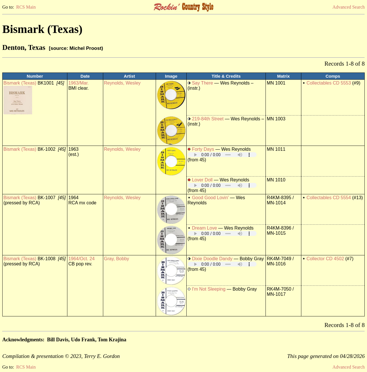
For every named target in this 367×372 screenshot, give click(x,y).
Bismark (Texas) (19, 83)
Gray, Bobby (116, 258)
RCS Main (26, 7)
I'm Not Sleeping (208, 289)
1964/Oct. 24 (81, 258)
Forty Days (203, 149)
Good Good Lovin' (210, 197)
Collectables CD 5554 (329, 197)
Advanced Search (349, 7)
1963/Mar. (78, 83)
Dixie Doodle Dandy (212, 258)
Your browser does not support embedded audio (222, 154)
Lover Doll (202, 179)
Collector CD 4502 (325, 258)
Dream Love (204, 228)
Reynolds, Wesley (122, 83)
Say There (202, 83)
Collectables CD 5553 (329, 83)
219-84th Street (207, 118)
